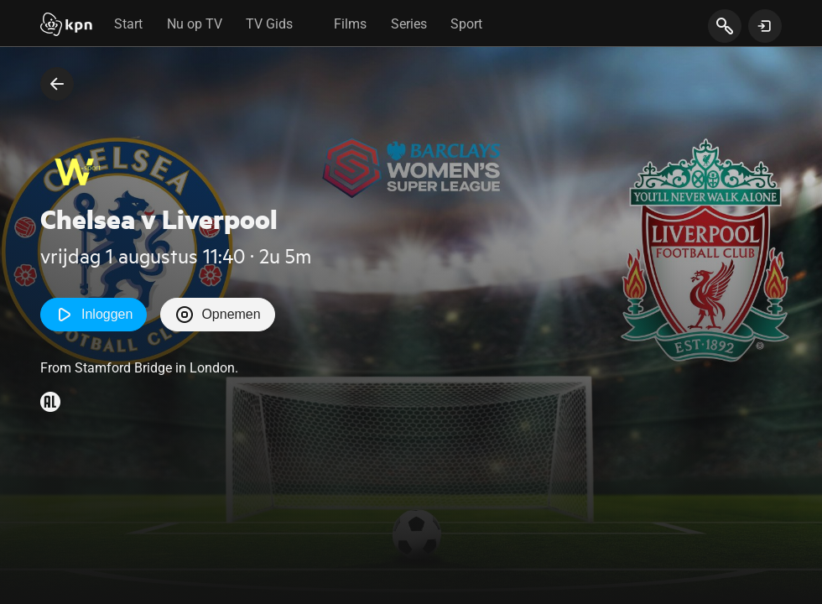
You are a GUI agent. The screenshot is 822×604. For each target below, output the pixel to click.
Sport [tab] (466, 24)
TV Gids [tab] (269, 24)
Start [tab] (128, 24)
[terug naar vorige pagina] (57, 84)
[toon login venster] (765, 26)
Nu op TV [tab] (194, 24)
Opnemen (217, 314)
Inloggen (94, 314)
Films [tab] (350, 24)
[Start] (66, 26)
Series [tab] (409, 24)
